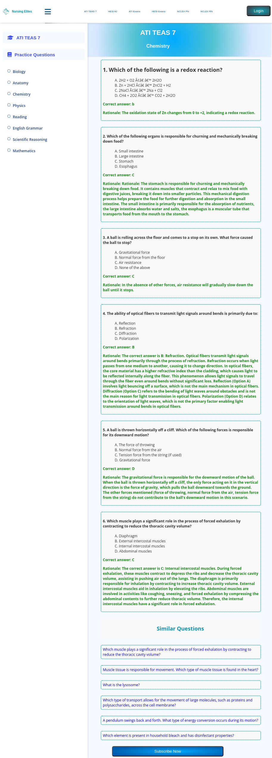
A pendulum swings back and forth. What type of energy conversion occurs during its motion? (180, 720)
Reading (20, 116)
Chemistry (21, 94)
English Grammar (28, 128)
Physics (19, 105)
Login (259, 11)
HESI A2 (112, 11)
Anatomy (20, 82)
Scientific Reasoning (30, 139)
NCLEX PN (183, 11)
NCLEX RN (206, 11)
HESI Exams (158, 11)
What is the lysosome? (121, 684)
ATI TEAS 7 (90, 11)
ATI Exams (134, 11)
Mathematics (24, 150)
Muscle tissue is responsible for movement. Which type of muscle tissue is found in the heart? (180, 669)
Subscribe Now (167, 751)
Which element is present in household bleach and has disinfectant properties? (168, 735)
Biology (19, 71)
